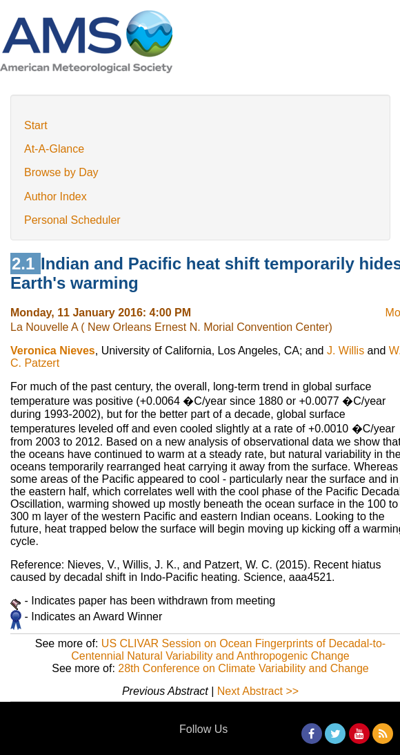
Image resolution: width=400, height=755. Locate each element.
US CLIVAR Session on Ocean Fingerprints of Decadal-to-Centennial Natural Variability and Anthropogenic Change (228, 650)
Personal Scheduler (72, 220)
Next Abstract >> (258, 691)
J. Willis (345, 350)
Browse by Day (61, 172)
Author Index (55, 196)
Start (36, 125)
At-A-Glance (54, 149)
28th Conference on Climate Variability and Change (243, 668)
